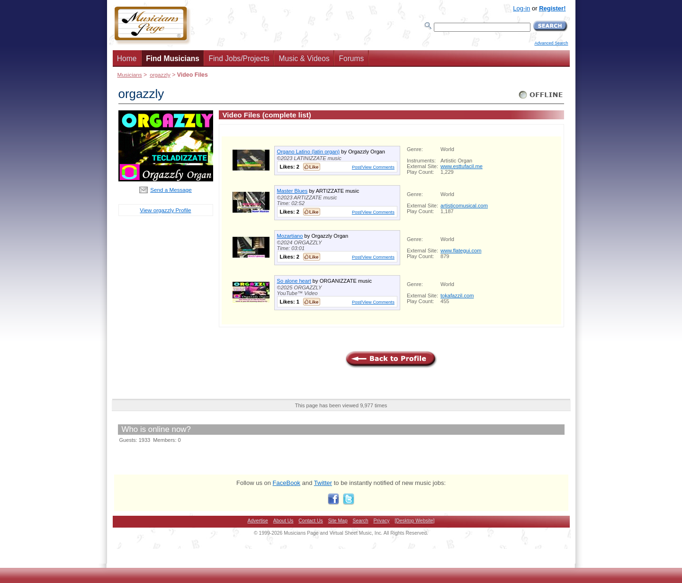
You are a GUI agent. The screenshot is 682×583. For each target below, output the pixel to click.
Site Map (338, 520)
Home (127, 58)
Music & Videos (304, 58)
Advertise (258, 520)
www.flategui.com (460, 250)
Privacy (381, 520)
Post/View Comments (373, 167)
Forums (351, 58)
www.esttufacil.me (461, 166)
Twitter (323, 482)
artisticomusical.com (464, 205)
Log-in (521, 8)
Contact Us (310, 520)
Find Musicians (172, 58)
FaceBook (287, 482)
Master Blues (292, 191)
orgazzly (160, 75)
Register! (552, 8)
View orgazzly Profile (165, 210)
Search (360, 520)
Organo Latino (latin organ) (308, 151)
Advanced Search (551, 43)
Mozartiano (290, 236)
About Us (283, 520)
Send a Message (171, 190)
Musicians (129, 75)
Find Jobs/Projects (239, 58)
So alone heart (294, 281)
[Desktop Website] (414, 520)
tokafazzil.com (457, 295)
